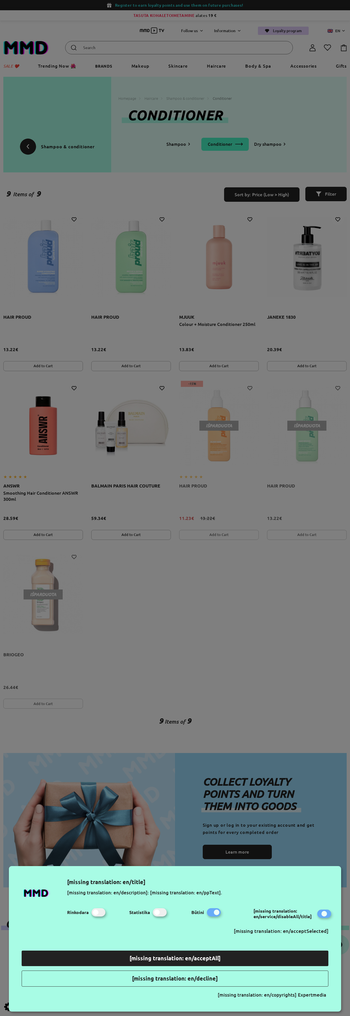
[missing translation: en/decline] (175, 978)
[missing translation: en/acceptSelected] (281, 931)
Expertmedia (312, 994)
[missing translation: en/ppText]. (186, 892)
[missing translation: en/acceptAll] (175, 958)
